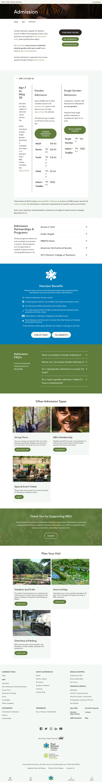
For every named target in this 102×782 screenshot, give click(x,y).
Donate (51, 536)
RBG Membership (70, 39)
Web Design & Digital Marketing (51, 738)
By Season (39, 682)
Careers (88, 712)
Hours (4, 696)
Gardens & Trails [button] (8, 672)
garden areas (40, 106)
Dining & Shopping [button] (77, 672)
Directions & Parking (9, 693)
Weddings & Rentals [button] (78, 686)
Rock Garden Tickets (75, 130)
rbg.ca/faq (18, 369)
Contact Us (70, 768)
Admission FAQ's (70, 44)
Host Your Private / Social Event (80, 696)
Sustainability (6, 718)
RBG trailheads (51, 201)
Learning (39, 689)
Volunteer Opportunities (75, 713)
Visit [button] (3, 679)
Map (3, 675)
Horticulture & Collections (10, 712)
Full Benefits (61, 335)
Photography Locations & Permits (81, 700)
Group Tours (6, 690)
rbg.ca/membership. (29, 51)
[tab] (64, 226)
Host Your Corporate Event (79, 693)
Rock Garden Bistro (76, 679)
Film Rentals (74, 703)
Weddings (73, 690)
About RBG (74, 708)
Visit (23, 22)
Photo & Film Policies (55, 768)
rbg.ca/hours (24, 170)
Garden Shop (40, 692)
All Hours (97, 2)
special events (38, 60)
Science (4, 715)
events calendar (20, 204)
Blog (86, 718)
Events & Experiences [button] (44, 672)
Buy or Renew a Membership (46, 712)
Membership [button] (41, 708)
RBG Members (19, 45)
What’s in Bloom (41, 679)
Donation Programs (92, 708)
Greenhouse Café (76, 675)
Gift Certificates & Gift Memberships (14, 686)
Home (16, 22)
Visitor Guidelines (8, 703)
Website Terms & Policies (36, 768)
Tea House (73, 682)
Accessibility (6, 700)
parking (40, 201)
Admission (5, 683)
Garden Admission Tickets (46, 133)
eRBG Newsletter (76, 718)
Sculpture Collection (42, 685)
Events (38, 675)
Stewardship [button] (7, 708)
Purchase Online (70, 32)
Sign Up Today (41, 335)
